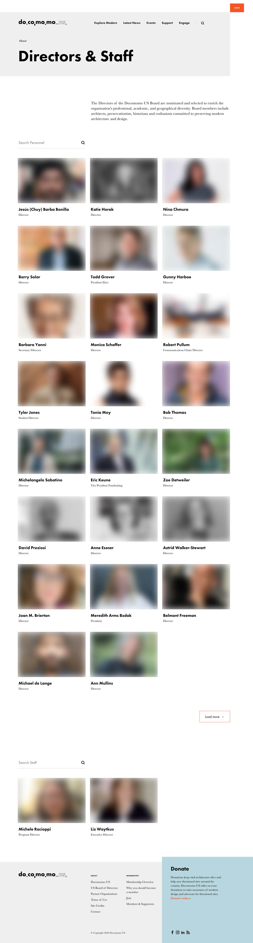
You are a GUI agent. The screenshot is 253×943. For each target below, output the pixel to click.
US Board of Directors (104, 888)
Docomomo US (100, 882)
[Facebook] (172, 932)
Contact (95, 911)
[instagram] (177, 932)
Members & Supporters (140, 904)
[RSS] (188, 932)
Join (237, 8)
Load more (215, 717)
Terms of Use (99, 899)
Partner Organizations (104, 893)
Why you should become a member (141, 890)
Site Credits (97, 905)
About (22, 41)
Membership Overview (140, 882)
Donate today (180, 898)
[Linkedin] (183, 932)
